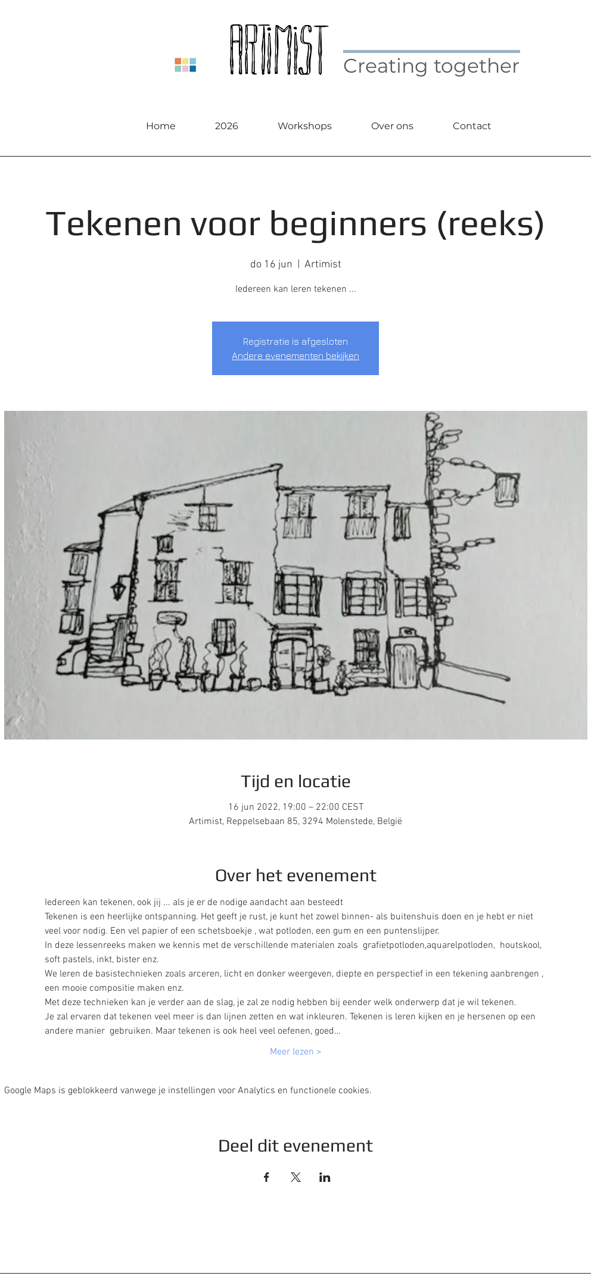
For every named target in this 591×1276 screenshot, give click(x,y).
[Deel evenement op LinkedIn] (325, 1177)
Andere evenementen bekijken (295, 355)
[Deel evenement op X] (295, 1177)
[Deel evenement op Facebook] (266, 1177)
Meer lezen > (296, 1052)
